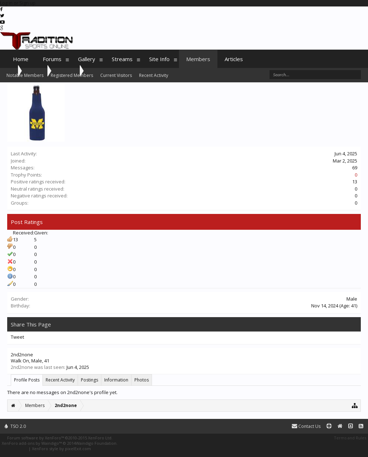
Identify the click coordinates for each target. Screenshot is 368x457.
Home (20, 59)
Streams (122, 59)
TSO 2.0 (15, 426)
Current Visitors (116, 75)
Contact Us (306, 426)
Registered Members (72, 75)
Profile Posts (27, 380)
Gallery (86, 59)
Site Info (159, 59)
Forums (52, 59)
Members (198, 59)
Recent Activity (60, 380)
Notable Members (24, 75)
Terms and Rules (350, 437)
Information (116, 380)
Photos (141, 380)
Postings (89, 380)
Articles (234, 59)
